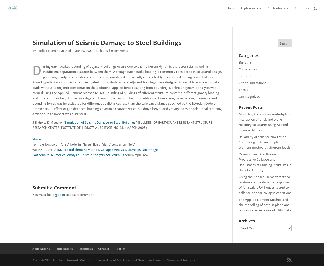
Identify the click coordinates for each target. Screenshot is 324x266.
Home (231, 8)
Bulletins (102, 51)
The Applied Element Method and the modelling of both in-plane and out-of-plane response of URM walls (265, 204)
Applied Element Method (54, 51)
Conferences (248, 69)
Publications (276, 8)
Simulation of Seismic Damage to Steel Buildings (100, 122)
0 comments (119, 51)
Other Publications (252, 83)
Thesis (243, 90)
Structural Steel (117, 155)
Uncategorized (249, 96)
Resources (302, 8)
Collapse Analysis (113, 150)
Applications (249, 8)
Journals (245, 76)
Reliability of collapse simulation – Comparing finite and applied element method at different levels (265, 142)
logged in (58, 195)
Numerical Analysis (65, 155)
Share (36, 139)
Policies (120, 249)
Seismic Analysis (93, 155)
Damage (134, 150)
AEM (57, 150)
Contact (103, 249)
